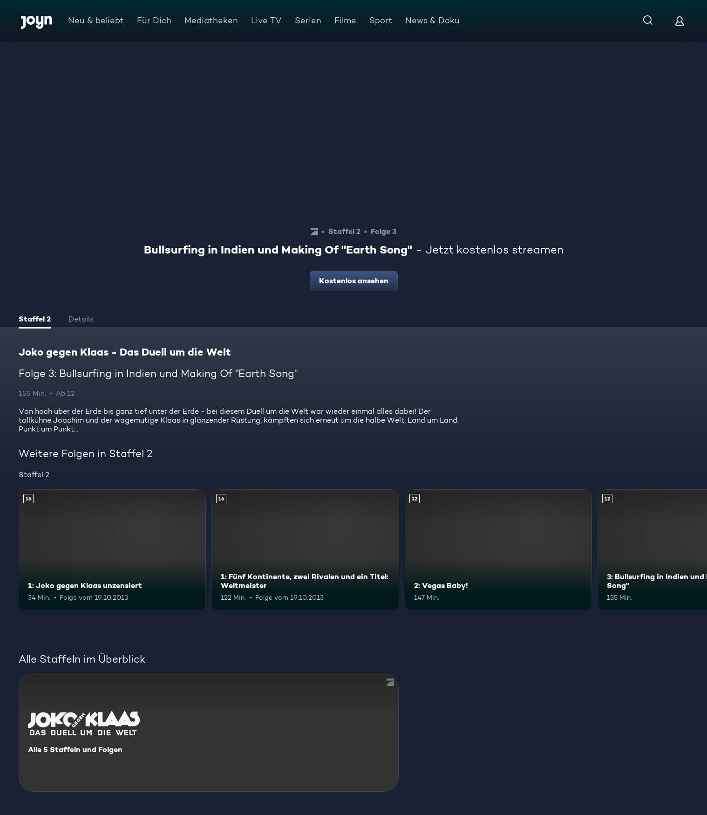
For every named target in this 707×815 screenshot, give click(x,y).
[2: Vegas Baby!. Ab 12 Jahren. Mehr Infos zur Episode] (498, 550)
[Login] (679, 21)
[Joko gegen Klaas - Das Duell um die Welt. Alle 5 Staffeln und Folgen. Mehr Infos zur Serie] (209, 732)
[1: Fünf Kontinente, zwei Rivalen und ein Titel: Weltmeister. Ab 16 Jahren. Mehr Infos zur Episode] (305, 550)
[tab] (35, 320)
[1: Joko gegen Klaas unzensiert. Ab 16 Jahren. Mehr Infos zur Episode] (112, 550)
